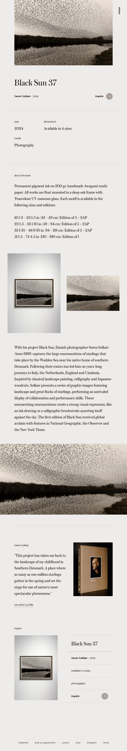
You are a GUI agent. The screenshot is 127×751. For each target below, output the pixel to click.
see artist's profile (23, 605)
